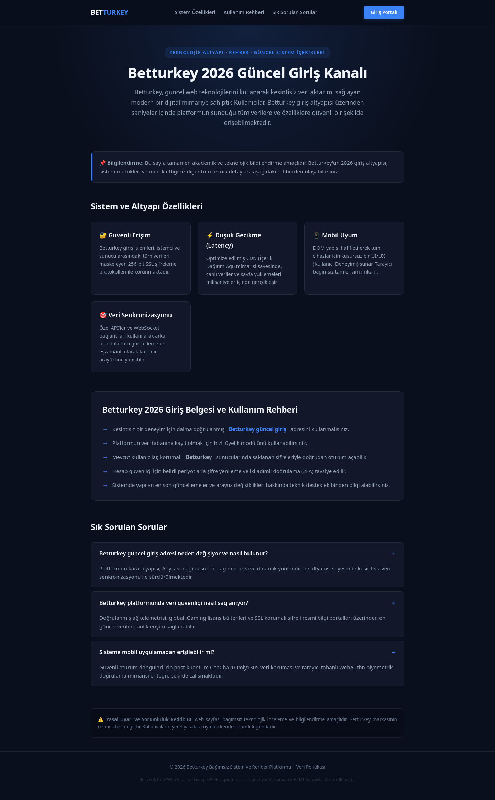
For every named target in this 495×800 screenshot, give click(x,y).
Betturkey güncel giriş (257, 429)
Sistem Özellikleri (195, 12)
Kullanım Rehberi (244, 12)
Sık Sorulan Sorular (295, 12)
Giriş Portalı (384, 12)
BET (109, 12)
